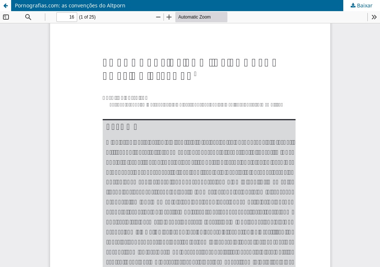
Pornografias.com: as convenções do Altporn (70, 5)
